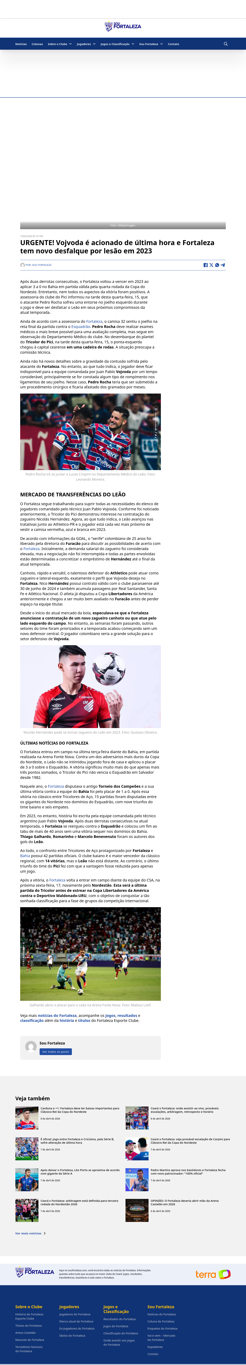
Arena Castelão (25, 1333)
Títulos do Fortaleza (28, 1325)
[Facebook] (206, 265)
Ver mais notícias (30, 1233)
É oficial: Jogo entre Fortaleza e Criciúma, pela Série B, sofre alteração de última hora (77, 1140)
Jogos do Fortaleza (115, 1326)
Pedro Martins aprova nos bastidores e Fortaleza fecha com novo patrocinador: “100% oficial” (188, 1171)
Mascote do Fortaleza (29, 1340)
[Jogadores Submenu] (94, 43)
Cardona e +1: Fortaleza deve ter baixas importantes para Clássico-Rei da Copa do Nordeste (80, 1110)
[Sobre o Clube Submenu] (70, 43)
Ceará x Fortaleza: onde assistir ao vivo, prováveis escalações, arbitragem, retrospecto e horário (185, 1110)
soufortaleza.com (77, 1270)
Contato (173, 44)
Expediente (155, 1347)
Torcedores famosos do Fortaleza (29, 1349)
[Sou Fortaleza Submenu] (161, 43)
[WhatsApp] (217, 265)
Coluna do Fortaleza (160, 1321)
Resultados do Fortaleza (119, 1319)
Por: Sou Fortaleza (36, 265)
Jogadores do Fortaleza (74, 1314)
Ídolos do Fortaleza (72, 1335)
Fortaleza (94, 321)
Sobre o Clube (57, 44)
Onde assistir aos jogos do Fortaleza (119, 1342)
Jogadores (84, 44)
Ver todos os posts (55, 1052)
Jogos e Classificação (115, 44)
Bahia (25, 855)
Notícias (21, 44)
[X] (211, 265)
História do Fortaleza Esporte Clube (29, 1316)
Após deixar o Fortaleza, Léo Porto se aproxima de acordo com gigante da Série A (80, 1171)
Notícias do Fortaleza (161, 1314)
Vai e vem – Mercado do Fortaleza (161, 1338)
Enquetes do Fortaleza (162, 1328)
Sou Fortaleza (148, 44)
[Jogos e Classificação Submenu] (132, 43)
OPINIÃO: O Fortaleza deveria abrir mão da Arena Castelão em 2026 (185, 1202)
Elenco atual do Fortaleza (76, 1321)
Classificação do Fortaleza (120, 1333)
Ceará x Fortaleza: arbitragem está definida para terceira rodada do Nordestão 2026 (79, 1202)
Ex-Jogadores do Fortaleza (76, 1328)
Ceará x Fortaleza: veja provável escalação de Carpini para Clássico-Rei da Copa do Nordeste (190, 1140)
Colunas (37, 44)
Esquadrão (80, 326)
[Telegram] (223, 265)
